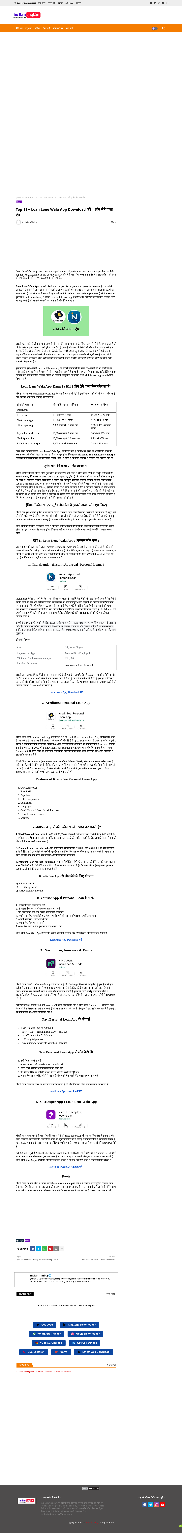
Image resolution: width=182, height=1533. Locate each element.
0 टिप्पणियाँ (111, 1365)
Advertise (70, 3)
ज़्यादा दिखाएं (110, 1294)
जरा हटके (69, 28)
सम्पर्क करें (51, 3)
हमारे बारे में (42, 3)
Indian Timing (39, 1275)
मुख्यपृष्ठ (18, 197)
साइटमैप (78, 3)
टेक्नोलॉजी (46, 28)
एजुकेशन (28, 28)
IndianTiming (92, 1522)
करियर (37, 28)
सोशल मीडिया (58, 28)
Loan (25, 197)
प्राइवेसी (60, 3)
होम (21, 28)
